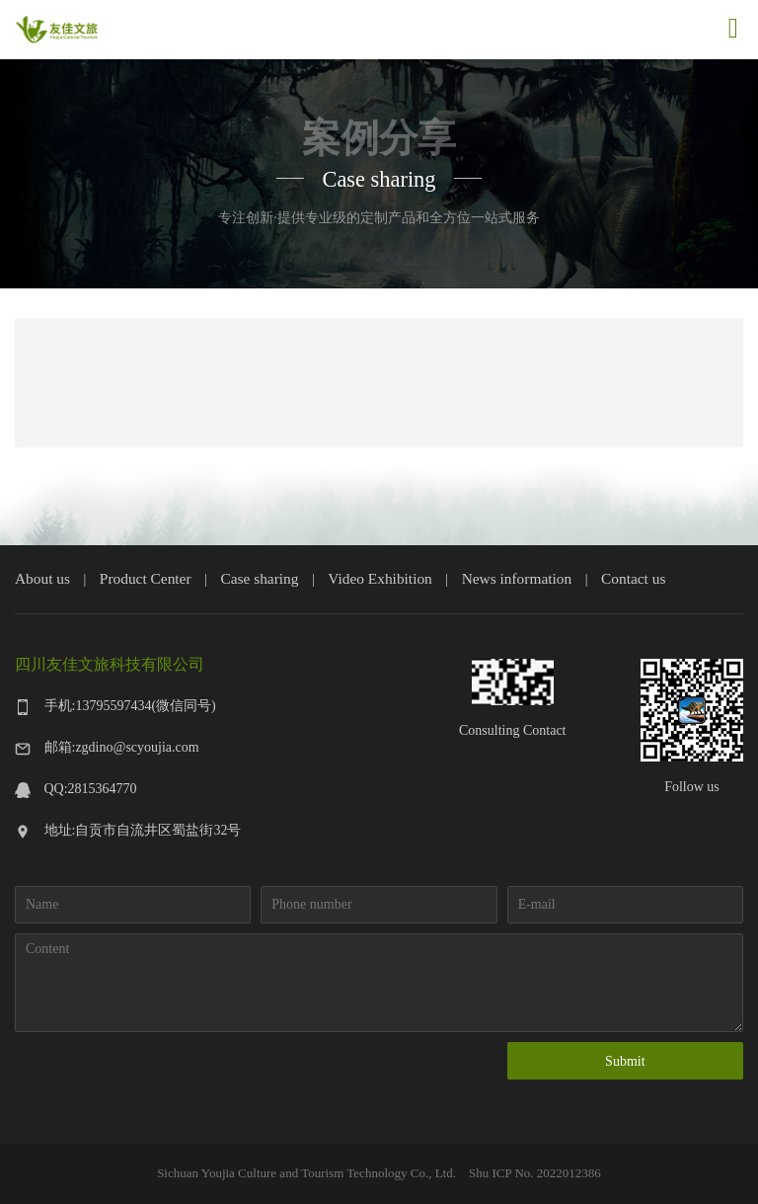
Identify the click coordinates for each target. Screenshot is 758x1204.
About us (42, 578)
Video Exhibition (380, 578)
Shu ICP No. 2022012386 (533, 1172)
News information (517, 578)
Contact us (633, 578)
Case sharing (259, 578)
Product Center (145, 578)
